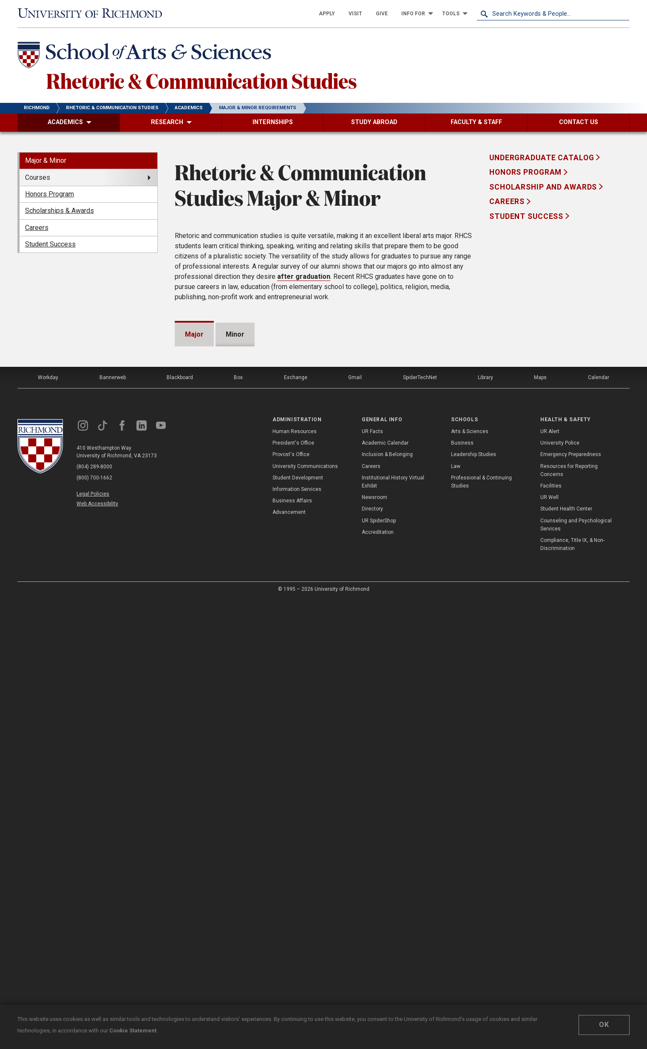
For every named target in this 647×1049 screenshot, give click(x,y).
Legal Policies (93, 943)
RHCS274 (220, 656)
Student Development (297, 927)
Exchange (295, 827)
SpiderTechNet (420, 827)
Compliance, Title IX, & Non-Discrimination (572, 994)
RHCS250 (220, 516)
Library (485, 827)
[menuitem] (327, 14)
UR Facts (372, 881)
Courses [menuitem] (37, 177)
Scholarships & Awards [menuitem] (59, 211)
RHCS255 (220, 551)
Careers (508, 201)
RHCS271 (220, 603)
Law (455, 916)
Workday (48, 827)
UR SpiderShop (379, 970)
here (214, 429)
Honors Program (526, 172)
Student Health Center (566, 958)
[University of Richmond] (93, 13)
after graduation (303, 276)
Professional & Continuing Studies (481, 931)
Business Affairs (292, 950)
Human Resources (294, 881)
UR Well (549, 947)
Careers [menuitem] (36, 228)
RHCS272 (220, 621)
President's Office (293, 892)
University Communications (305, 916)
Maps (540, 827)
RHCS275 (220, 673)
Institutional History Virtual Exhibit (393, 931)
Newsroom (374, 947)
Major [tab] (194, 334)
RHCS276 (220, 690)
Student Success (527, 216)
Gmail (355, 827)
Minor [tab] (235, 334)
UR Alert (549, 881)
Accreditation (378, 981)
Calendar (598, 827)
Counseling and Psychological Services (576, 974)
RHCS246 (220, 499)
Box (238, 827)
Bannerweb (112, 827)
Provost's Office (290, 904)
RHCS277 (220, 708)
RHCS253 (220, 534)
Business (462, 892)
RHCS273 (220, 638)
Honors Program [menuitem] (49, 194)
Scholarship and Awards (544, 187)
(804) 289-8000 (94, 916)
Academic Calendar (385, 892)
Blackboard (180, 827)
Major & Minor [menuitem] (45, 160)
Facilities (551, 935)
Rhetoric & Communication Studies (201, 80)
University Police (559, 892)
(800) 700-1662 (94, 927)
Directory (372, 958)
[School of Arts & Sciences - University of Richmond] (146, 56)
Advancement (289, 961)
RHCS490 (211, 743)
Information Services (296, 938)
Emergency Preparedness (570, 904)
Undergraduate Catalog (542, 157)
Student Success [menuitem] (50, 244)
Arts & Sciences (469, 881)
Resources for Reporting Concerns (569, 920)
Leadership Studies (473, 904)
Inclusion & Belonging (387, 904)
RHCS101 (211, 464)
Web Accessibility (97, 953)
